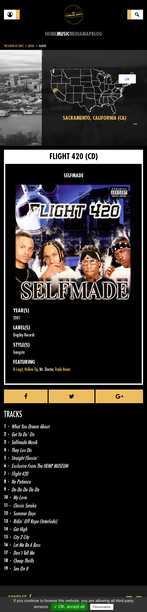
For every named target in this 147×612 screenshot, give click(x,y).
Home (51, 34)
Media (75, 34)
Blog (97, 34)
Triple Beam (62, 369)
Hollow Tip (31, 369)
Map (87, 34)
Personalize (102, 607)
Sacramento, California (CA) (94, 118)
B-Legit (18, 369)
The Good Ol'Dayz (14, 46)
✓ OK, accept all (69, 606)
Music (63, 34)
